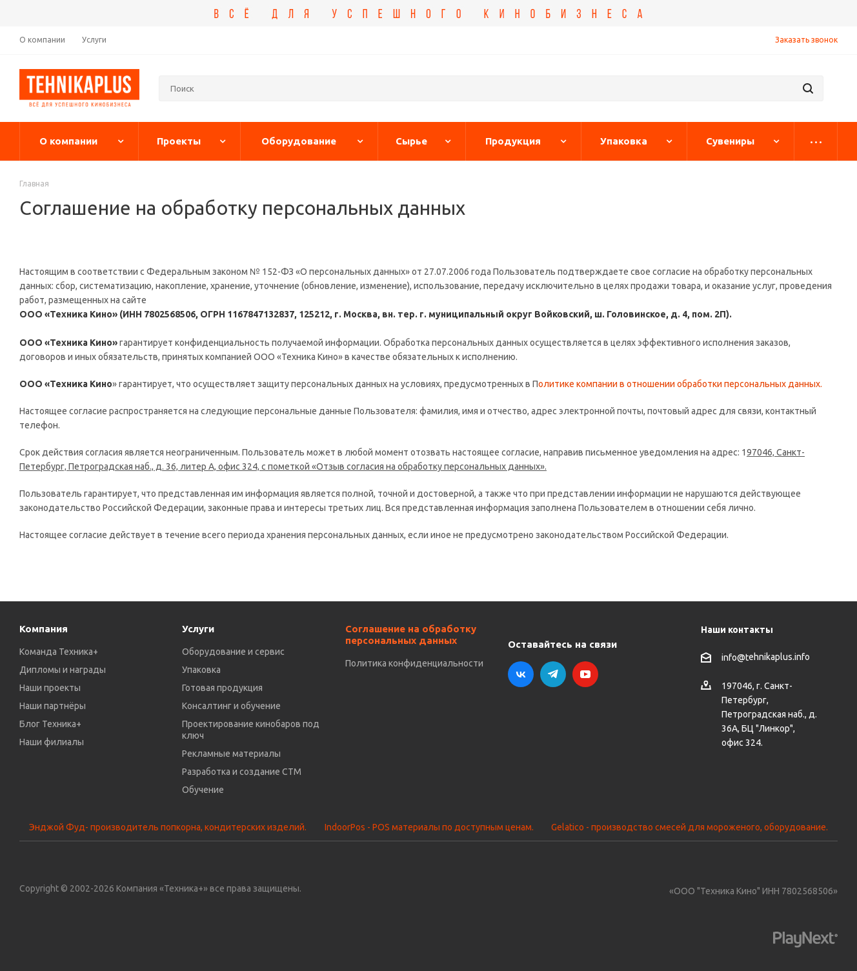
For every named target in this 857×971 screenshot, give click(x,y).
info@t (735, 657)
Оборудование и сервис (233, 651)
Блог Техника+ (50, 724)
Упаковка (201, 670)
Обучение (203, 790)
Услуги (198, 628)
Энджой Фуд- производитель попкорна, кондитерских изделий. (168, 827)
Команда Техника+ (58, 651)
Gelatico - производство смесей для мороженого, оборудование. (689, 827)
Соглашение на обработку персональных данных (410, 634)
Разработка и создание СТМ (241, 771)
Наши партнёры (52, 706)
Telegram (553, 674)
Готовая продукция (222, 688)
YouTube (585, 674)
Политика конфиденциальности (414, 663)
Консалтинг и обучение (231, 706)
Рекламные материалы (231, 753)
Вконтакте (521, 674)
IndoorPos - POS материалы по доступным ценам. (429, 827)
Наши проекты (50, 688)
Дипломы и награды (62, 670)
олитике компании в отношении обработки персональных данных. (680, 384)
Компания (43, 628)
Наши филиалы (51, 742)
